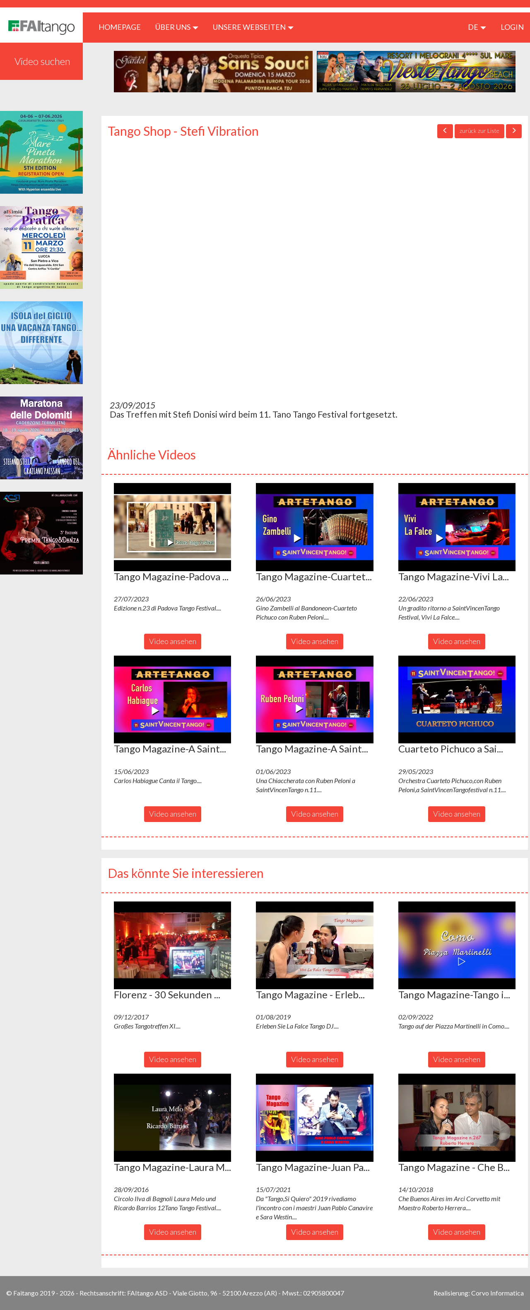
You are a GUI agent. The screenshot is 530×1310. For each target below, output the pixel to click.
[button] (172, 527)
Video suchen (42, 61)
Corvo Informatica (497, 1293)
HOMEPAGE (123, 26)
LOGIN (512, 26)
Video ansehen (172, 641)
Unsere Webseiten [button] (253, 26)
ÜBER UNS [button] (176, 26)
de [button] (477, 26)
